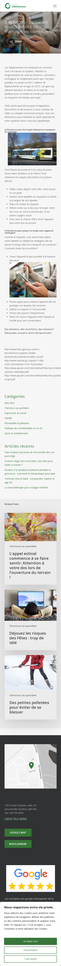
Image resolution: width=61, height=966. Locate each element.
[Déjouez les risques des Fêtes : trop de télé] (31, 620)
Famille (8, 418)
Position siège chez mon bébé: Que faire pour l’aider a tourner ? (29, 462)
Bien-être (9, 402)
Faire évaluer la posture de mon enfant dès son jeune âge (29, 454)
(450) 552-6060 (16, 819)
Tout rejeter (30, 958)
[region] (30, 934)
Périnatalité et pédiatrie (17, 423)
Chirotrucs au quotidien (17, 408)
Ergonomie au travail (15, 413)
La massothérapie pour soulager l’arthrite (26, 487)
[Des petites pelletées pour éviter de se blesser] (31, 687)
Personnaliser (30, 950)
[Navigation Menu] (55, 6)
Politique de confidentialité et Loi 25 (23, 428)
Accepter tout (30, 941)
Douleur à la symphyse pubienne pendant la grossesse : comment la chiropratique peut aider (30, 471)
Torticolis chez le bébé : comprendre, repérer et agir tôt (29, 480)
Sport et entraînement (16, 433)
